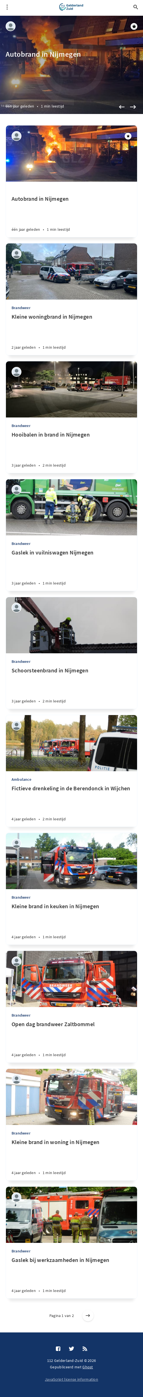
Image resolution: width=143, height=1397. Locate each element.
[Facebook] (58, 1349)
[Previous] (121, 107)
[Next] (132, 107)
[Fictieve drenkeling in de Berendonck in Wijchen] (71, 806)
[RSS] (85, 1349)
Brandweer (21, 307)
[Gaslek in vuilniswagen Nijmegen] (71, 570)
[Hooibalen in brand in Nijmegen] (71, 452)
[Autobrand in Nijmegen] (71, 209)
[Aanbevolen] (128, 136)
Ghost (87, 1366)
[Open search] (136, 7)
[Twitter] (71, 1349)
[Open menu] (7, 7)
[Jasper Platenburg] (11, 26)
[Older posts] (88, 1315)
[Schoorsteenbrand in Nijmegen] (71, 688)
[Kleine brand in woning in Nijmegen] (71, 1159)
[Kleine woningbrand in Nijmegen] (71, 334)
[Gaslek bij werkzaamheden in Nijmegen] (71, 1277)
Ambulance (21, 779)
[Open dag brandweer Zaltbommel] (71, 1042)
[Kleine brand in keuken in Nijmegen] (71, 924)
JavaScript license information (71, 1379)
